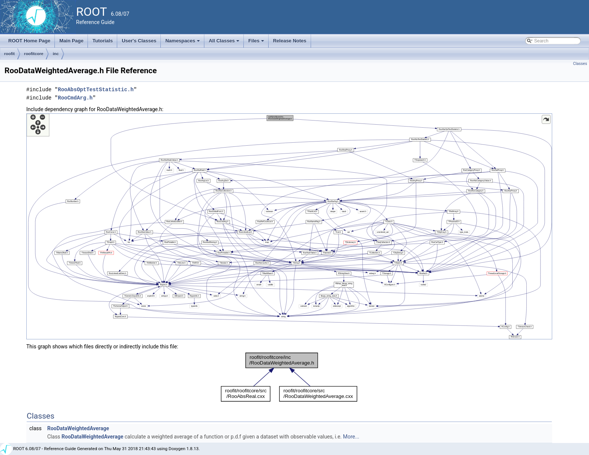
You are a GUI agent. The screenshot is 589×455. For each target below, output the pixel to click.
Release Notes (290, 41)
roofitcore (33, 53)
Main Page (71, 41)
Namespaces (183, 43)
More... (351, 437)
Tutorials (102, 41)
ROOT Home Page (29, 41)
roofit (9, 53)
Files (256, 43)
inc (56, 53)
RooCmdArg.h (75, 97)
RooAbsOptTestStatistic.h (96, 89)
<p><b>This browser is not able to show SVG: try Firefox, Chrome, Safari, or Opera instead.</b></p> (289, 226)
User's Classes (139, 41)
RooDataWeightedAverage (78, 428)
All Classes (225, 43)
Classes (580, 63)
